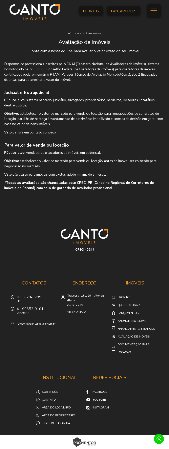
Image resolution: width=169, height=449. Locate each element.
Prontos (91, 11)
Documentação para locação (134, 348)
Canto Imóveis (84, 236)
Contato (49, 400)
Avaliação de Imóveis (134, 337)
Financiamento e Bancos (136, 329)
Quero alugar (129, 305)
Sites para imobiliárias (84, 448)
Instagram (100, 407)
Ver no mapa (76, 312)
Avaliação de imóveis (89, 33)
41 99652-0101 (37, 311)
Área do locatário (56, 407)
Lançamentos (123, 11)
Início (71, 33)
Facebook (99, 392)
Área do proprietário (58, 415)
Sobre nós (50, 392)
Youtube (99, 400)
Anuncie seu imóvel (132, 321)
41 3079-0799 (37, 300)
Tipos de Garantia (56, 423)
